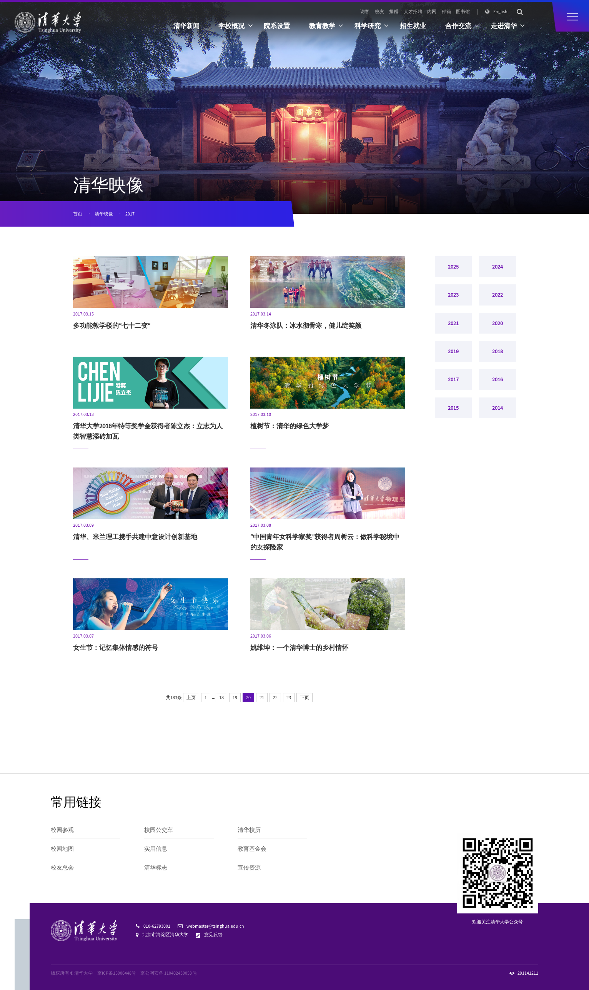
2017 (130, 214)
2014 (497, 435)
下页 (304, 697)
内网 (431, 11)
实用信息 (155, 848)
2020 (497, 335)
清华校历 (249, 829)
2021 (453, 335)
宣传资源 (249, 867)
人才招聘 (413, 11)
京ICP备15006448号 (116, 973)
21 (262, 697)
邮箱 (446, 11)
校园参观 (62, 829)
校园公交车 (158, 829)
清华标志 (155, 867)
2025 (453, 269)
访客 (364, 11)
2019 (453, 368)
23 (288, 697)
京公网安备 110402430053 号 (168, 973)
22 (275, 697)
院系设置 (277, 26)
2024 (497, 269)
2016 (497, 402)
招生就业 (413, 26)
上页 (191, 697)
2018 (497, 368)
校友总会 (62, 867)
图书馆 (463, 11)
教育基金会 (252, 848)
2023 (453, 302)
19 (235, 697)
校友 (379, 11)
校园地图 (62, 848)
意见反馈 (213, 934)
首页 (77, 214)
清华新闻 (186, 26)
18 (221, 697)
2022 (497, 302)
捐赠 (393, 11)
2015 (453, 435)
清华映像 (104, 214)
